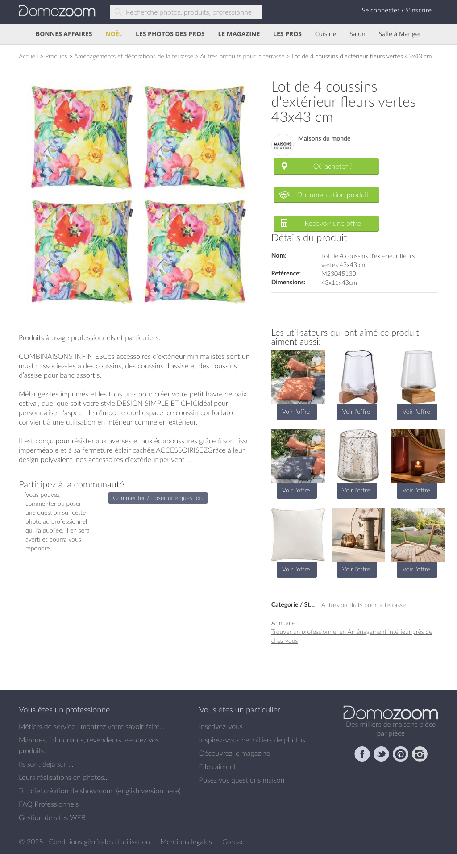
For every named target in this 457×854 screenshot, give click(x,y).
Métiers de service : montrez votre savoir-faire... (92, 726)
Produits (56, 56)
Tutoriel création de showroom (65, 791)
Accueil (28, 56)
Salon (357, 34)
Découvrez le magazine (234, 753)
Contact (234, 841)
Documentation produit (333, 195)
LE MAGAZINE (239, 34)
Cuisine (326, 34)
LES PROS (287, 34)
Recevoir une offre (333, 223)
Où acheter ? (333, 166)
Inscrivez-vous (221, 726)
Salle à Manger (400, 34)
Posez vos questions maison (241, 780)
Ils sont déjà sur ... (46, 764)
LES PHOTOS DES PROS (170, 34)
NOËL (113, 34)
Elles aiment (217, 766)
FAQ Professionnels (49, 804)
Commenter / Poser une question (158, 497)
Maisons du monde (324, 138)
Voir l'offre (296, 411)
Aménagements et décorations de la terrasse (133, 56)
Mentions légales (187, 841)
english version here (148, 791)
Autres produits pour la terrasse (242, 56)
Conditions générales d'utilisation (100, 841)
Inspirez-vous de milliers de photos (252, 740)
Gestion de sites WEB (52, 817)
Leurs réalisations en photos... (64, 777)
